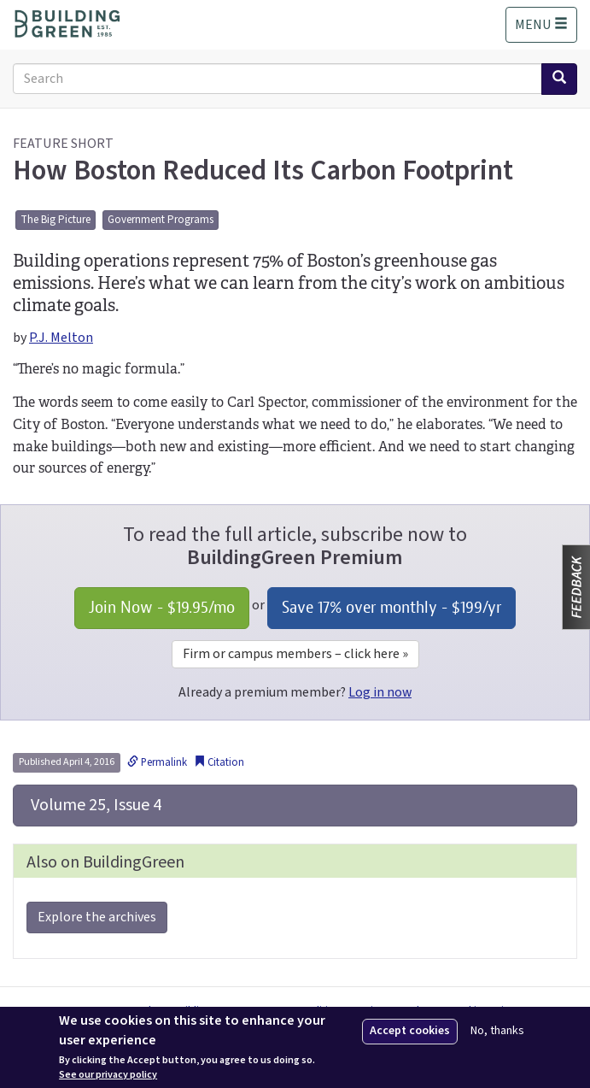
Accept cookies (410, 1030)
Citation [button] (219, 762)
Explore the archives (97, 917)
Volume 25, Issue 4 (94, 805)
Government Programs (160, 219)
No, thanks (497, 1031)
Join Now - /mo (162, 607)
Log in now (380, 692)
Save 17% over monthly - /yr (391, 607)
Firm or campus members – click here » (295, 653)
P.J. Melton (61, 337)
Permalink (157, 762)
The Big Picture (55, 219)
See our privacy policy (108, 1075)
